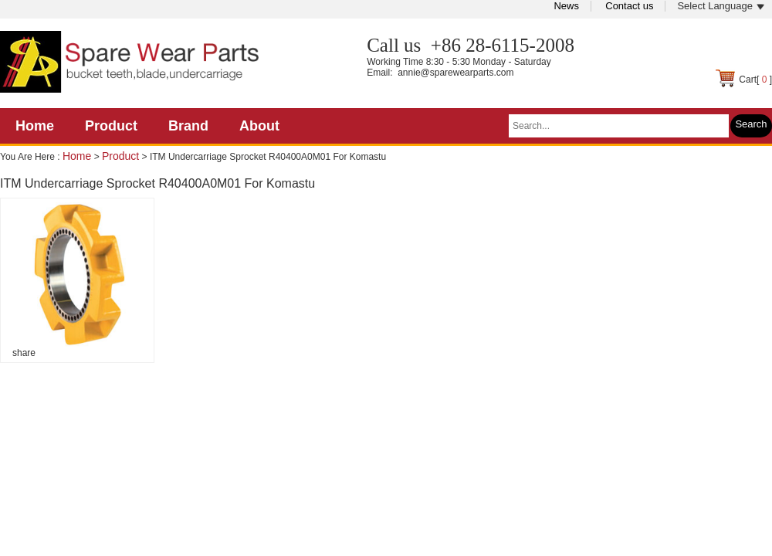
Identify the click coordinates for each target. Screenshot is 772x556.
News (566, 6)
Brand (188, 126)
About (259, 126)
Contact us (629, 6)
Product (111, 126)
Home (34, 126)
